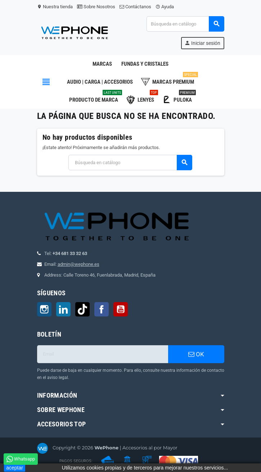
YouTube (120, 309)
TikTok (82, 309)
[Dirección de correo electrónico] (102, 354)
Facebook (101, 309)
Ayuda (165, 6)
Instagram (44, 309)
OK (196, 354)
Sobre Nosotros (96, 6)
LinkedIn (63, 309)
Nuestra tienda (55, 6)
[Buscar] (185, 24)
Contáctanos (135, 6)
